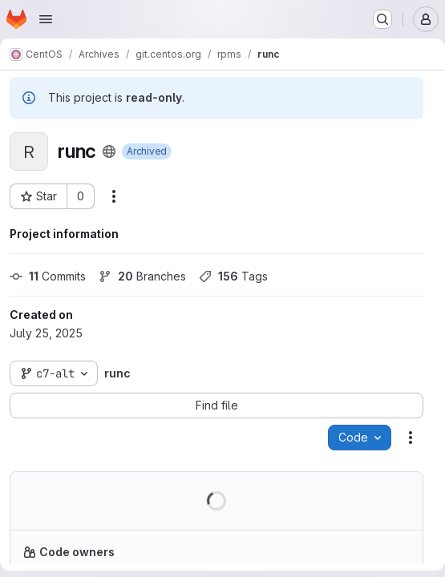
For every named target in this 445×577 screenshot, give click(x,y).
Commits (48, 276)
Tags (233, 276)
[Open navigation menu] (46, 19)
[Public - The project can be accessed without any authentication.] (109, 151)
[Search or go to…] (382, 19)
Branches (142, 276)
